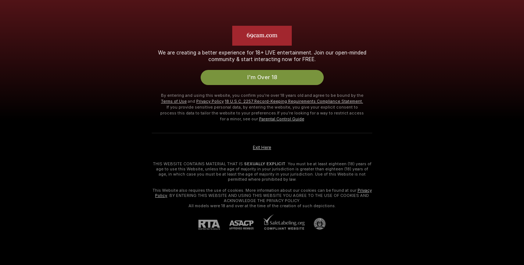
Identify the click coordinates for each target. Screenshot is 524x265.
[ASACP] (246, 225)
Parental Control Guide (281, 118)
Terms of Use (174, 101)
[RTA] (213, 225)
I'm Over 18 (262, 77)
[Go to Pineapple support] (315, 224)
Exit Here (262, 147)
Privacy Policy (210, 101)
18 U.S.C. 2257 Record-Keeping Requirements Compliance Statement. (294, 101)
